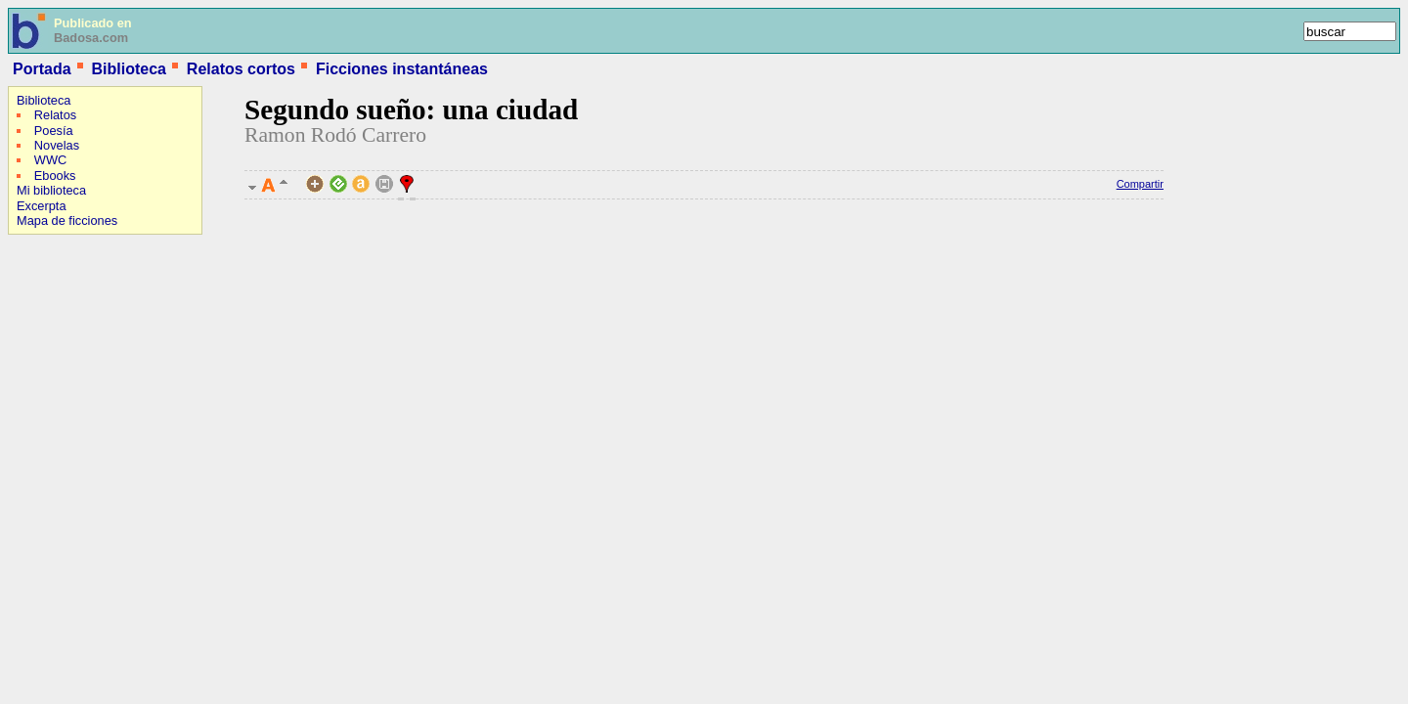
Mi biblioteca (51, 190)
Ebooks (55, 175)
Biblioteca (128, 69)
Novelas (56, 145)
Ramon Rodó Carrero (335, 135)
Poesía (53, 130)
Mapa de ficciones (67, 220)
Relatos (55, 115)
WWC (50, 160)
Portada (42, 69)
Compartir (1140, 184)
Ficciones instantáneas (402, 69)
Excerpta (41, 205)
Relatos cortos (241, 69)
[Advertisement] (66, 367)
